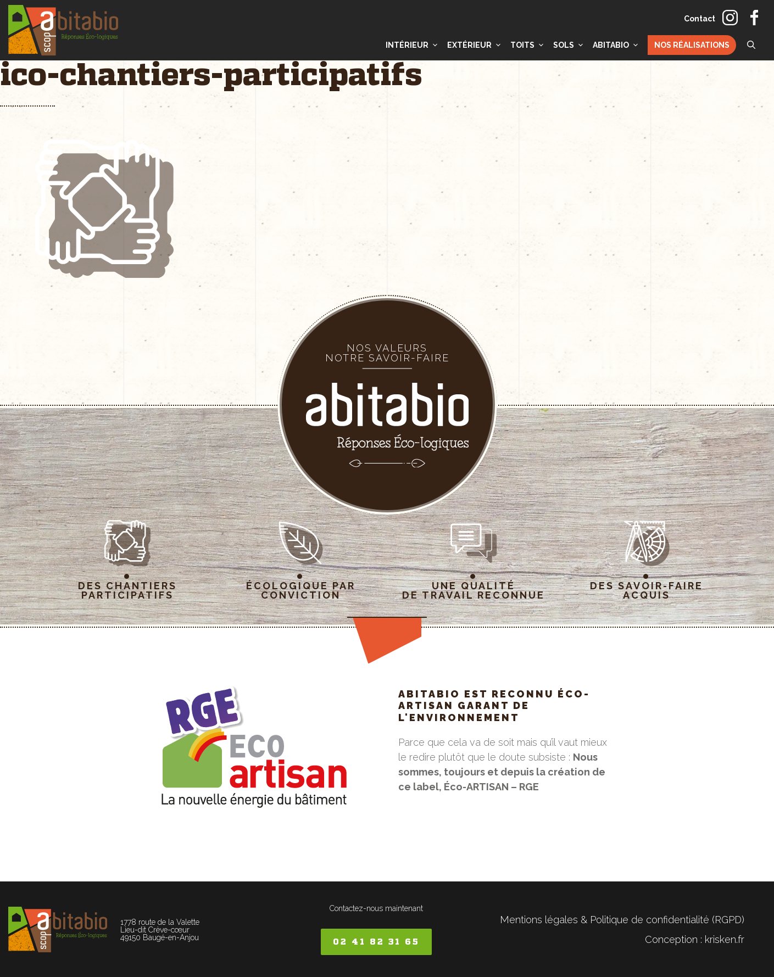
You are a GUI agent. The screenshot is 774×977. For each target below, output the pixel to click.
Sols (570, 45)
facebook (754, 17)
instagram (730, 17)
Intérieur (414, 45)
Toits (529, 45)
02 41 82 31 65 (376, 941)
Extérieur (476, 45)
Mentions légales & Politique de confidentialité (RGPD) (622, 919)
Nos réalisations (692, 45)
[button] (751, 45)
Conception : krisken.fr (694, 939)
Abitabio (617, 45)
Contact (699, 18)
